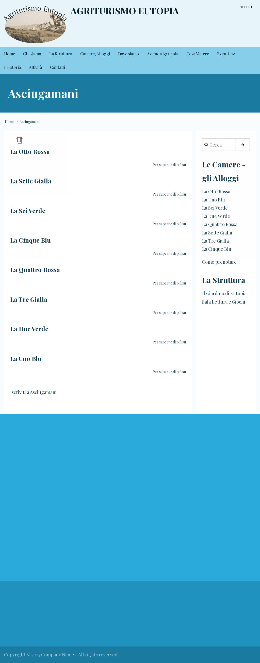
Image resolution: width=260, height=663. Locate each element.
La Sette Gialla (217, 233)
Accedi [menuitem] (246, 6)
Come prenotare (219, 262)
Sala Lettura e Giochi (223, 302)
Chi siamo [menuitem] (32, 53)
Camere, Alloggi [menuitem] (95, 53)
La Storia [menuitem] (12, 67)
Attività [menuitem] (35, 67)
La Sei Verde (215, 208)
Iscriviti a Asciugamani (33, 392)
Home (9, 121)
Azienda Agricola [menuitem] (162, 53)
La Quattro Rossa (219, 224)
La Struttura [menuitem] (60, 53)
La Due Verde (216, 216)
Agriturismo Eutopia (125, 10)
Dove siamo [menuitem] (128, 53)
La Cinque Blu (216, 249)
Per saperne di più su (169, 165)
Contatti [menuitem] (57, 67)
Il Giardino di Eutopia (224, 293)
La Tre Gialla (215, 241)
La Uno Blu (213, 200)
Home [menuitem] (9, 53)
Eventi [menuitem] (223, 53)
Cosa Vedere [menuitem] (197, 53)
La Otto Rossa (216, 191)
